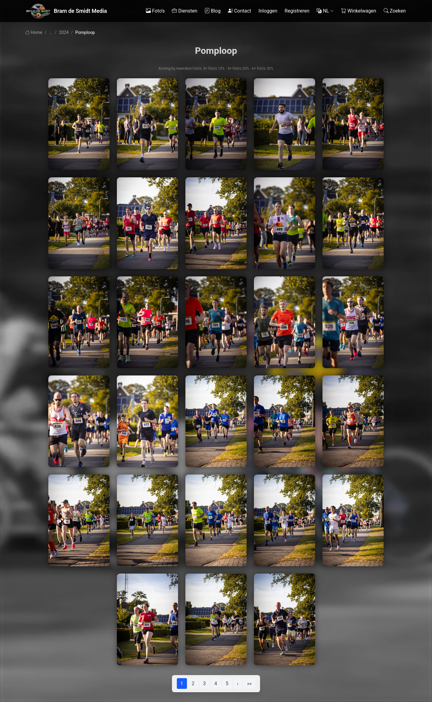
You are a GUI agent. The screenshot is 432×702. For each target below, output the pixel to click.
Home (33, 32)
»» (249, 683)
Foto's (155, 11)
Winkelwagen (358, 11)
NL (325, 11)
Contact (239, 11)
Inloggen (268, 11)
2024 (64, 32)
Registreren (297, 11)
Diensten (184, 11)
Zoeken (395, 11)
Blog (213, 11)
